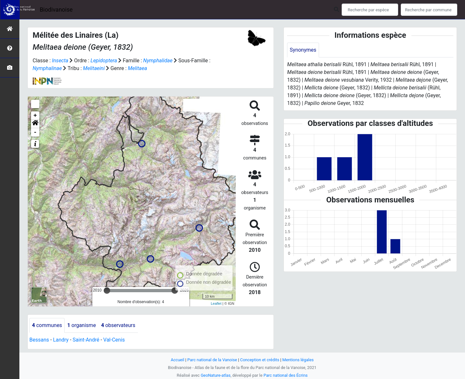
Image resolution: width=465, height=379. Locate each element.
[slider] (107, 290)
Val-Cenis (114, 340)
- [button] (35, 132)
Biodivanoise (56, 9)
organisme (81, 325)
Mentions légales (298, 359)
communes (47, 325)
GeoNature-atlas (216, 375)
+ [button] (35, 115)
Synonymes (303, 50)
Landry (60, 340)
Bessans (39, 340)
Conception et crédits (259, 359)
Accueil (177, 359)
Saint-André (86, 340)
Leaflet (216, 303)
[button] (35, 124)
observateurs (118, 325)
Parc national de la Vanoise (212, 359)
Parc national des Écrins (286, 375)
